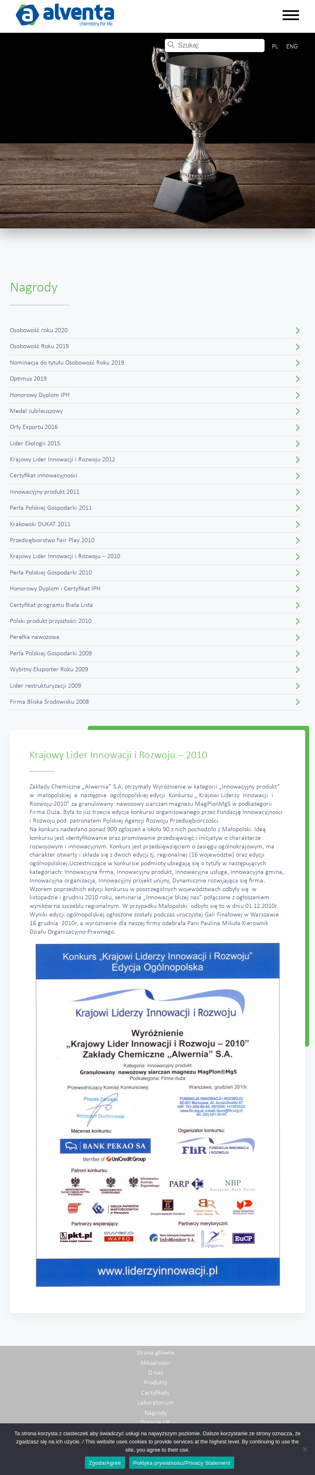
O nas (155, 1373)
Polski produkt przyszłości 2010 (50, 621)
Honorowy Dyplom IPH (40, 395)
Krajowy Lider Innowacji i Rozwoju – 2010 (65, 556)
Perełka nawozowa (34, 637)
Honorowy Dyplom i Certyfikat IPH (55, 589)
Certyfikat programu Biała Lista (51, 605)
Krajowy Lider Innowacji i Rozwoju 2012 (62, 459)
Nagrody (155, 1413)
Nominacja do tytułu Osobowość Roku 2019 (67, 363)
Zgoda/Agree (105, 1463)
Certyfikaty (155, 1393)
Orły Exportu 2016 (34, 427)
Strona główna (156, 1353)
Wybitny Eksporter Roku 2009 (49, 669)
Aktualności (155, 1363)
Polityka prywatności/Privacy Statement (181, 1463)
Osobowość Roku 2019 (39, 346)
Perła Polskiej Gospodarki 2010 (51, 573)
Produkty (155, 1382)
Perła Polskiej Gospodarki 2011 (51, 508)
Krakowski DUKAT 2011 (40, 524)
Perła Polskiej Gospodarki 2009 (51, 653)
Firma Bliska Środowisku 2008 (49, 702)
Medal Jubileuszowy (36, 411)
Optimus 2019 (28, 379)
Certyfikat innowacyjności (44, 475)
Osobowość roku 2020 (39, 330)
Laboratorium (155, 1403)
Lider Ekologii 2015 (35, 443)
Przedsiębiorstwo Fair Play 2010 (52, 540)
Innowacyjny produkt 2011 (45, 492)
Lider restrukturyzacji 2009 (45, 686)
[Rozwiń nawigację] (291, 16)
